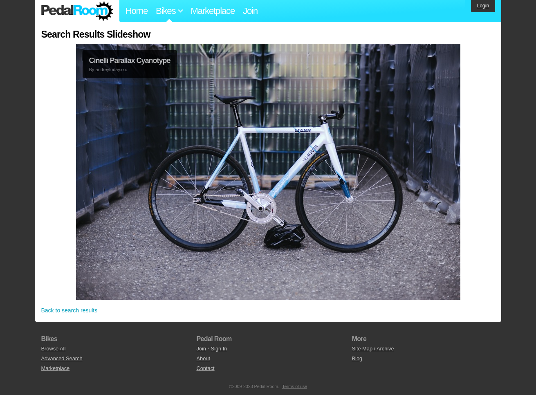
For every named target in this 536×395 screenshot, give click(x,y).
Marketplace (213, 11)
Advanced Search (62, 358)
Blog (357, 358)
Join (250, 11)
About (203, 358)
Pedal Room (77, 11)
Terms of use (294, 386)
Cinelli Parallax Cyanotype (129, 60)
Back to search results (69, 310)
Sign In (219, 349)
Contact (206, 368)
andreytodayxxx (111, 69)
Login (483, 6)
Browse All (53, 349)
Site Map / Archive (373, 349)
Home (137, 11)
